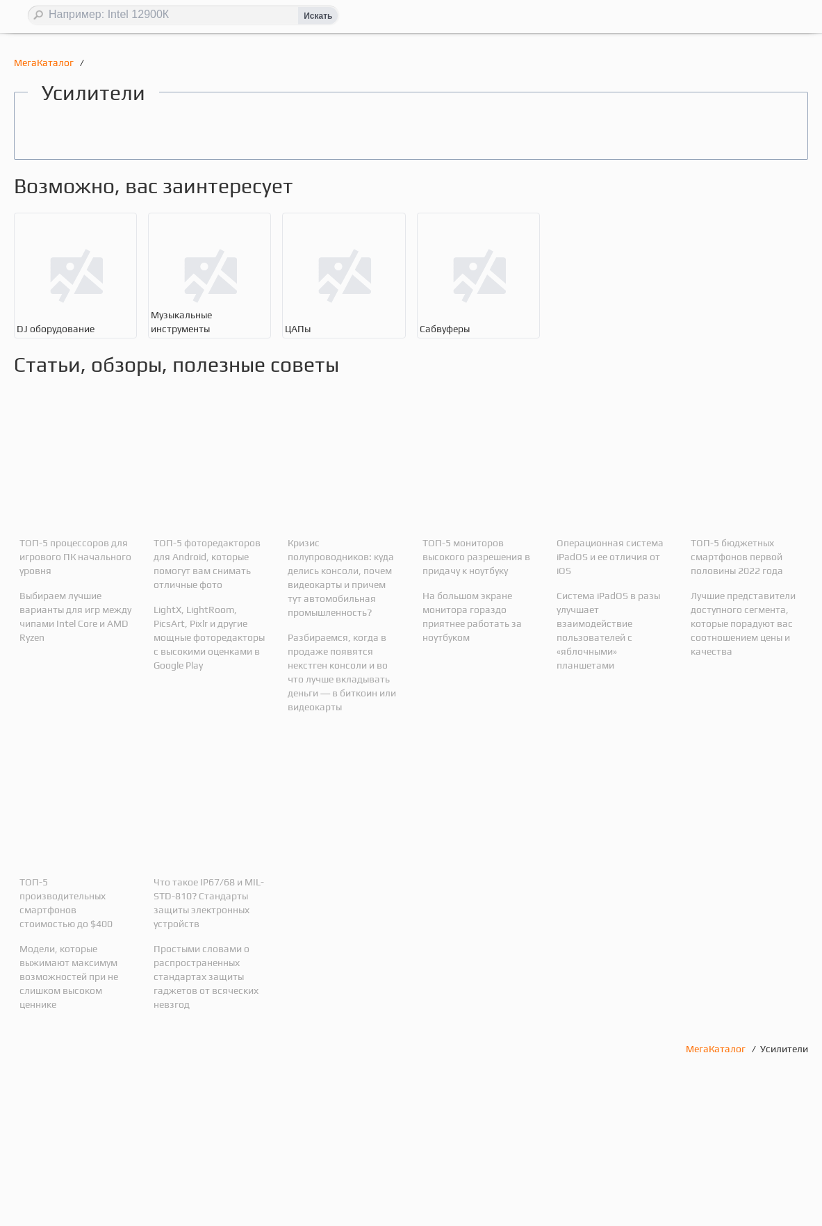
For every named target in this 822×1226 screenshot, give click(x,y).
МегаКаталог (45, 62)
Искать (318, 16)
